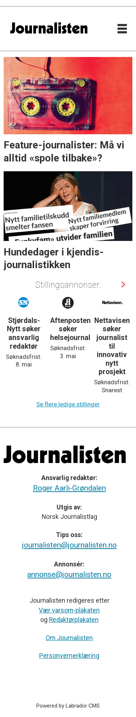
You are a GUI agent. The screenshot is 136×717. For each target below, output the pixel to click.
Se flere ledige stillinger (68, 404)
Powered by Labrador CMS (68, 705)
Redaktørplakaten (74, 619)
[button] (122, 284)
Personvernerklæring (69, 655)
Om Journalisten (69, 638)
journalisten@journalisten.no (69, 545)
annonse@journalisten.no (69, 574)
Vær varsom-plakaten (69, 610)
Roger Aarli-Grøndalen (69, 488)
